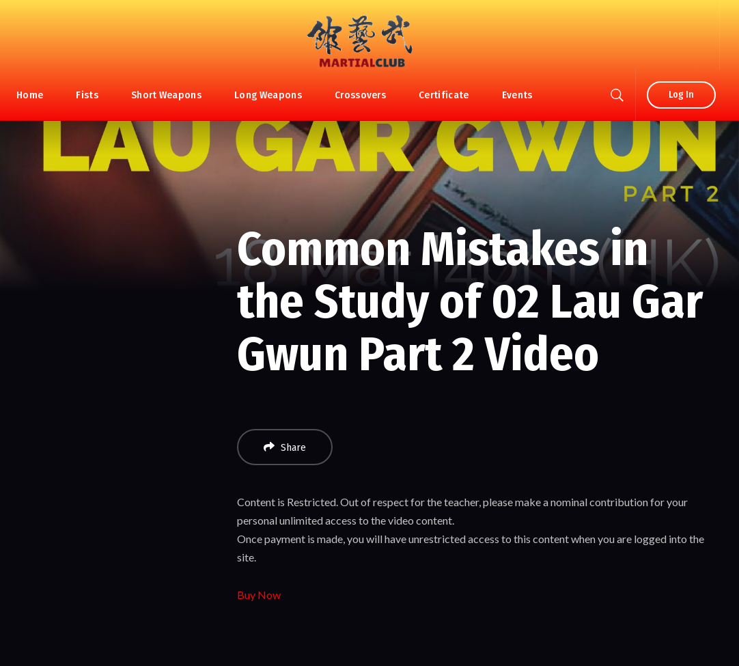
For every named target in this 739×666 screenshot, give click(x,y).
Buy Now (259, 594)
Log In (681, 94)
